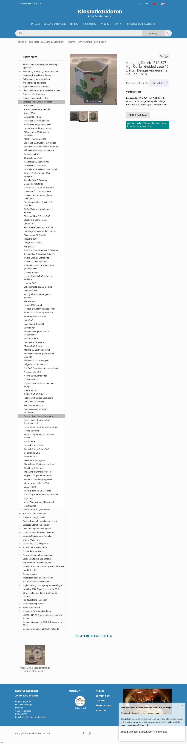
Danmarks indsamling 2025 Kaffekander (41, 629)
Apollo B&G (29, 113)
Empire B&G (29, 224)
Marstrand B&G (31, 338)
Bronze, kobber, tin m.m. (34, 551)
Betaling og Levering (55, 23)
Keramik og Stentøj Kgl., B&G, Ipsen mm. (41, 71)
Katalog (35, 23)
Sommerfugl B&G (32, 453)
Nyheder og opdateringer (34, 83)
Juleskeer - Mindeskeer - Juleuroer (38, 532)
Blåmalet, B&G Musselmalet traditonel (41, 146)
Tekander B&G (30, 456)
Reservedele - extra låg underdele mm (41, 427)
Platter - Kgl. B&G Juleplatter (35, 543)
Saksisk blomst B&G (33, 445)
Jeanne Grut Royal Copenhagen (37, 559)
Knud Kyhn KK (29, 570)
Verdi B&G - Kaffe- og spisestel (38, 479)
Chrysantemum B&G (33, 158)
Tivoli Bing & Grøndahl (34, 468)
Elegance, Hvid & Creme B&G (37, 216)
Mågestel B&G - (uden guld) (36, 360)
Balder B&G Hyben (32, 117)
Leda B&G (28, 320)
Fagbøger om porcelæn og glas (37, 562)
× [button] (183, 705)
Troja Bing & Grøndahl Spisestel (38, 472)
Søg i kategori (153, 33)
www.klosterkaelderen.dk (134, 725)
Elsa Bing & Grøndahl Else (35, 220)
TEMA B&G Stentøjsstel (34, 460)
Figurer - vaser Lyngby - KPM (35, 98)
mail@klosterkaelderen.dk (33, 717)
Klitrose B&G (30, 301)
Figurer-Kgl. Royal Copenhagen (37, 75)
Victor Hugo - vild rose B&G (36, 483)
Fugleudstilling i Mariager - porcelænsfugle (42, 585)
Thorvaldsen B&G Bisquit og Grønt (39, 464)
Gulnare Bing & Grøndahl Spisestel (39, 254)
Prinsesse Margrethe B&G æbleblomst (35, 411)
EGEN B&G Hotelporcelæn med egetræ (38, 211)
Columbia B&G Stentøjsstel (36, 162)
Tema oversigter (30, 574)
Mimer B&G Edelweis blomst (37, 350)
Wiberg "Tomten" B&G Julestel (37, 491)
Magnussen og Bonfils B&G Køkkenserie (36, 333)
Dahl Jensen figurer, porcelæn (36, 79)
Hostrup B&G (30, 283)
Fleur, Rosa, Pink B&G (33, 242)
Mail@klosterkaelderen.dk (141, 23)
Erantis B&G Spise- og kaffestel (38, 227)
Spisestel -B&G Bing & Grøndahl (46, 41)
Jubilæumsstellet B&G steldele (38, 287)
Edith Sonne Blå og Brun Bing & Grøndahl (38, 204)
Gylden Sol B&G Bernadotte (36, 258)
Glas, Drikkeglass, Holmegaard (37, 528)
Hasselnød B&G (31, 272)
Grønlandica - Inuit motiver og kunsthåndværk (43, 566)
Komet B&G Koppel (33, 305)
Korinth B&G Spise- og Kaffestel (38, 312)
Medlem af (75, 691)
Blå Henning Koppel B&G (35, 139)
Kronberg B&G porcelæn (35, 316)
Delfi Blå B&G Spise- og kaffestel (39, 188)
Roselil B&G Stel (31, 431)
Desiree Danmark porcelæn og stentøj (40, 521)
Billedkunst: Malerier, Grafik (35, 547)
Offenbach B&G (31, 379)
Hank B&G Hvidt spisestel (35, 261)
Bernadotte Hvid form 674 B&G (38, 128)
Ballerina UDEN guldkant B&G (37, 124)
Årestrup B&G (30, 506)
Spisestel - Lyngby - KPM (34, 517)
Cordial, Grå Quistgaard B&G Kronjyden (37, 175)
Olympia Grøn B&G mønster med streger (39, 385)
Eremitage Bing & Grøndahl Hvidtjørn (40, 231)
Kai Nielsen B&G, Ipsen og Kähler (38, 578)
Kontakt (118, 23)
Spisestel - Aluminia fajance (35, 513)
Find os (100, 691)
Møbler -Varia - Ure (31, 540)
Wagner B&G (30, 487)
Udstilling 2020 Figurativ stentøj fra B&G (41, 589)
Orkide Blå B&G (31, 390)
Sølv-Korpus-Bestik (31, 607)
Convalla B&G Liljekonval (35, 165)
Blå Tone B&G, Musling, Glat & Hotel (40, 143)
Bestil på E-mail (138, 115)
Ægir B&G (28, 498)
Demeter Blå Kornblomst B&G (37, 191)
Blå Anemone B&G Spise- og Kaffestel (37, 133)
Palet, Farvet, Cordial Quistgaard (38, 398)
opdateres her (159, 713)
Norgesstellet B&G (32, 372)
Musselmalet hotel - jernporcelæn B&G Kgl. (39, 355)
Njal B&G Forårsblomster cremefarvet (41, 368)
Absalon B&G (30, 105)
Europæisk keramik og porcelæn (37, 555)
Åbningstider (90, 23)
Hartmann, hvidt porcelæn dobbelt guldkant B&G (39, 267)
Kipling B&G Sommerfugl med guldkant (37, 296)
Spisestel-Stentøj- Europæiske (36, 525)
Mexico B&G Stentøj (33, 346)
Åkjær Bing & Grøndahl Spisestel (39, 502)
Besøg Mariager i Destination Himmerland (144, 731)
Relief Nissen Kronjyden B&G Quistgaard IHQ (37, 421)
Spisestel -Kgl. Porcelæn (34, 94)
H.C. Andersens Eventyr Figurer (37, 581)
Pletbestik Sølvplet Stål (33, 603)
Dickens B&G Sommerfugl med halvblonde (38, 197)
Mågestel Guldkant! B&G (35, 364)
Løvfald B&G (30, 328)
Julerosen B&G (31, 290)
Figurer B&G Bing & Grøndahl (36, 86)
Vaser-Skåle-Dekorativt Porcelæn (38, 536)
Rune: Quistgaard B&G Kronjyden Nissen (39, 436)
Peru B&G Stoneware (33, 405)
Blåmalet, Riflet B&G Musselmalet (39, 150)
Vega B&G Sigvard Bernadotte (37, 475)
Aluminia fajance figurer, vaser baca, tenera (42, 90)
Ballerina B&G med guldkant (36, 121)
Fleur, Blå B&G (30, 239)
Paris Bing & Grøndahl (34, 402)
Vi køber (105, 23)
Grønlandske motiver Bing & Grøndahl (41, 250)
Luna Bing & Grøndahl (34, 324)
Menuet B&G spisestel (34, 342)
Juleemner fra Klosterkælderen (37, 611)
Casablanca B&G (31, 154)
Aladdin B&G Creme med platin (38, 109)
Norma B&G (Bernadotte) (35, 376)
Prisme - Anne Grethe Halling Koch (87, 41)
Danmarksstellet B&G (33, 184)
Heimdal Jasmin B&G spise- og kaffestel (38, 277)
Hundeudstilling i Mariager (35, 600)
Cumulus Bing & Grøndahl (35, 180)
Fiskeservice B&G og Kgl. (35, 235)
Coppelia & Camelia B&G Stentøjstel (40, 169)
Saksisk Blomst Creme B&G (36, 449)
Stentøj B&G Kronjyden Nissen (36, 510)
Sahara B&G (29, 441)
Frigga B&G (29, 246)
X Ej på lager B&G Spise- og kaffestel (41, 494)
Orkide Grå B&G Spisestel (35, 394)
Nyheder (74, 23)
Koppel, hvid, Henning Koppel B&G (40, 309)
